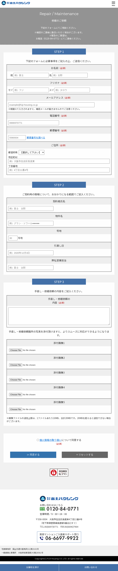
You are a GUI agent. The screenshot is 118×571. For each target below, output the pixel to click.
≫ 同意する (33, 457)
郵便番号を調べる (36, 137)
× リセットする (84, 457)
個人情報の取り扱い (50, 443)
